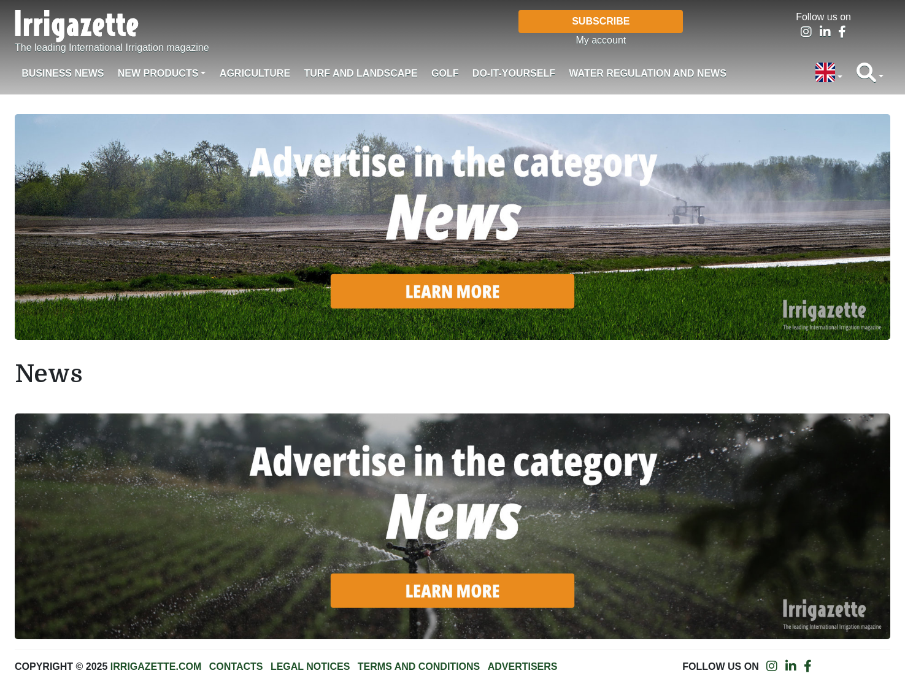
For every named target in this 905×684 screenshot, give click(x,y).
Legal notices (310, 666)
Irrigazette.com (155, 666)
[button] (829, 74)
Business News (62, 73)
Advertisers (523, 666)
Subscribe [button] (601, 21)
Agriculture (255, 73)
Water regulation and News (647, 73)
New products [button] (158, 73)
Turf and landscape (360, 73)
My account (601, 40)
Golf (444, 73)
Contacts (236, 666)
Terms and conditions (419, 666)
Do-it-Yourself (513, 73)
